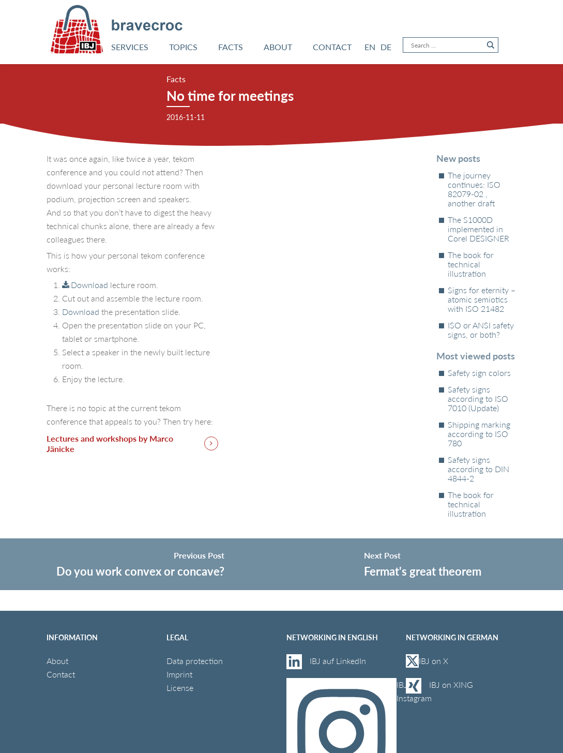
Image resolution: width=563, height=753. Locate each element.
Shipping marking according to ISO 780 (479, 434)
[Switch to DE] (386, 47)
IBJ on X (428, 661)
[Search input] (446, 45)
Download (89, 285)
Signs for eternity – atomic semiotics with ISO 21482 (481, 299)
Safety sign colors (479, 373)
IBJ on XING (451, 684)
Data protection (194, 661)
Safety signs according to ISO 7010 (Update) (478, 399)
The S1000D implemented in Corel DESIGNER (478, 229)
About (57, 661)
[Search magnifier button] (490, 45)
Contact (61, 674)
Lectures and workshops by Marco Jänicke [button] (110, 443)
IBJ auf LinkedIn (339, 661)
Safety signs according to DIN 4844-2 (478, 469)
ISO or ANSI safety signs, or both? (481, 330)
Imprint (179, 674)
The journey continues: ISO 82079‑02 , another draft (474, 189)
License (179, 687)
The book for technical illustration (471, 264)
